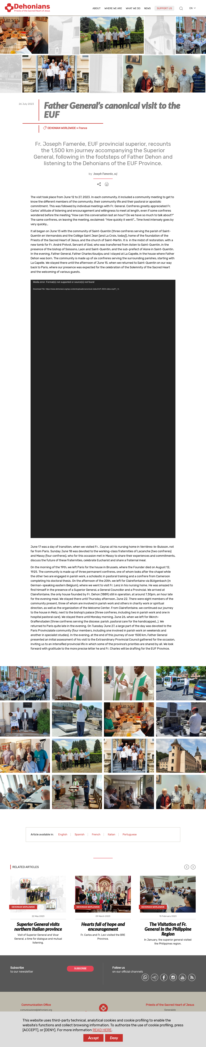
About (97, 8)
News (147, 8)
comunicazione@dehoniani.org (36, 1010)
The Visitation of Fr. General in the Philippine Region (168, 929)
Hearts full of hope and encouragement (103, 926)
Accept (93, 1038)
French (96, 834)
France (83, 128)
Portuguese (130, 834)
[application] (103, 409)
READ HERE (102, 1030)
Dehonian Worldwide (61, 128)
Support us (164, 8)
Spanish (79, 834)
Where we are (113, 8)
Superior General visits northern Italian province (38, 926)
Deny (114, 1038)
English (62, 834)
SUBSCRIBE (80, 968)
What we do (133, 8)
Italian (111, 834)
